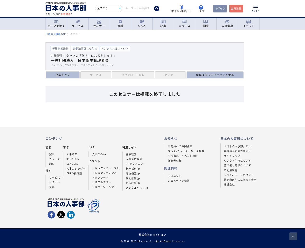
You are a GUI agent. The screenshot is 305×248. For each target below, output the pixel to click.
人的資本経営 (134, 159)
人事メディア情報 (179, 180)
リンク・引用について (237, 160)
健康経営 (131, 154)
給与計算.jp (133, 182)
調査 (206, 24)
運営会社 (229, 184)
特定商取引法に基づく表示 (240, 179)
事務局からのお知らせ (237, 151)
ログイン (220, 8)
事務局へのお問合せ (180, 146)
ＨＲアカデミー (101, 182)
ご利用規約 (231, 170)
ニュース (184, 24)
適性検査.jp (133, 173)
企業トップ (62, 75)
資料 (120, 24)
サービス (77, 24)
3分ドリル (73, 159)
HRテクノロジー (136, 163)
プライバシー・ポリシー (239, 174)
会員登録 (236, 8)
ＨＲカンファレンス (104, 172)
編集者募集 (174, 160)
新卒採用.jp (133, 168)
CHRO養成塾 (74, 173)
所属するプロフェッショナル (215, 75)
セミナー (99, 24)
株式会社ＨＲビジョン (152, 234)
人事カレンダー (76, 168)
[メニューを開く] (255, 9)
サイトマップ (232, 155)
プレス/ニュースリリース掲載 (186, 151)
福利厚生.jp (133, 178)
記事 (163, 24)
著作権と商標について (237, 165)
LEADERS (73, 163)
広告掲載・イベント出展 (183, 155)
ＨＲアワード (100, 177)
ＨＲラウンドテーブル (105, 168)
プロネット (174, 175)
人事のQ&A (99, 154)
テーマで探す (56, 23)
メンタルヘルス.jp (137, 187)
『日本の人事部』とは (237, 146)
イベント (249, 24)
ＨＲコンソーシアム (104, 187)
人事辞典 (227, 24)
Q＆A (141, 24)
